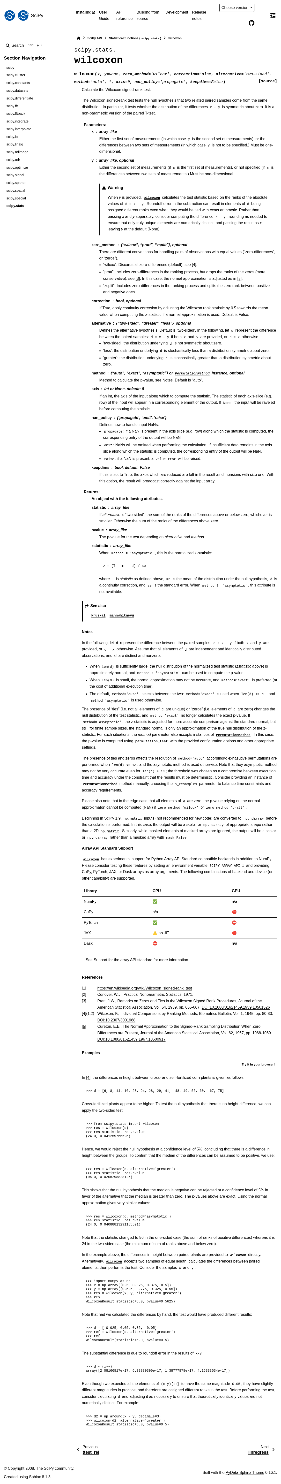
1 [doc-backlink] (89, 1014)
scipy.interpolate (18, 129)
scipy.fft (12, 106)
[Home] (78, 38)
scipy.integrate (17, 121)
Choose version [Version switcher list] (236, 8)
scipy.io (12, 137)
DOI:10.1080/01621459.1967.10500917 (131, 1039)
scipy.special (16, 198)
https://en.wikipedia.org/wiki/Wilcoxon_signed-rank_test (144, 988)
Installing (83, 12)
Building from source (148, 15)
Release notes (199, 15)
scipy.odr (13, 160)
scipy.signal (15, 175)
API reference (124, 15)
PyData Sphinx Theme (245, 1472)
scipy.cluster (15, 75)
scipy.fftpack (15, 113)
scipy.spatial (15, 190)
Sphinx (35, 1477)
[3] (138, 278)
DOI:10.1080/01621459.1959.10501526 (236, 1007)
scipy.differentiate (19, 98)
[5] (239, 278)
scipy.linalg (14, 144)
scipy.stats (15, 206)
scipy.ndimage (17, 152)
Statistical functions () (135, 38)
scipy (10, 67)
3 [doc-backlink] (84, 1001)
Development (176, 12)
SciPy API (95, 38)
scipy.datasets (17, 90)
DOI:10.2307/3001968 (116, 1020)
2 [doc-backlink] (92, 1014)
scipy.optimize (17, 167)
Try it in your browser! (258, 1064)
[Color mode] (262, 8)
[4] (194, 265)
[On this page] (272, 15)
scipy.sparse (15, 183)
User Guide (104, 15)
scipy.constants (18, 83)
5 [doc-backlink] (84, 1026)
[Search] (25, 45)
